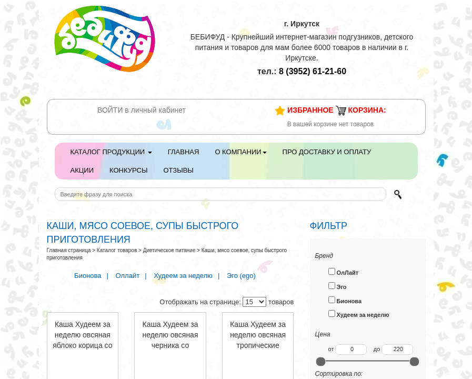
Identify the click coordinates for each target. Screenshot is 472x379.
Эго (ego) (241, 276)
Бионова (87, 276)
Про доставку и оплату (327, 152)
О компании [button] (240, 152)
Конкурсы (128, 170)
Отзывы (178, 170)
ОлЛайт (343, 272)
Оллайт (128, 276)
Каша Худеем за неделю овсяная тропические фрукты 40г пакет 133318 (258, 345)
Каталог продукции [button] (111, 152)
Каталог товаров (117, 250)
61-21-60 (312, 71)
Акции (82, 170)
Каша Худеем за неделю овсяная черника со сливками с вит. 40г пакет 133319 (170, 345)
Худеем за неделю (183, 276)
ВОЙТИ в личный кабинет (141, 110)
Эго (337, 286)
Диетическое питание (169, 250)
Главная (183, 152)
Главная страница (69, 250)
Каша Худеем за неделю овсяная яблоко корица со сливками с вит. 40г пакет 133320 (82, 345)
